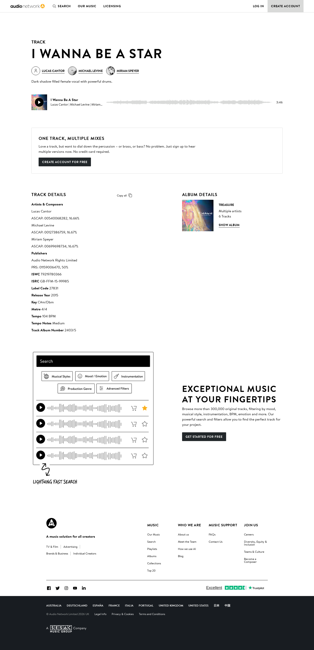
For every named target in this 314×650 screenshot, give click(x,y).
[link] (27, 6)
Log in (258, 6)
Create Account (285, 6)
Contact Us (215, 542)
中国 (227, 605)
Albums (151, 556)
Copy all (125, 195)
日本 (216, 605)
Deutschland (77, 605)
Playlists (152, 549)
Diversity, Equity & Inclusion (255, 543)
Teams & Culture (254, 552)
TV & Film (52, 547)
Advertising (70, 547)
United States (198, 605)
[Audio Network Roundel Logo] (51, 523)
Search (61, 6)
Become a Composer (250, 560)
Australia (53, 605)
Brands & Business (57, 553)
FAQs (212, 534)
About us (183, 534)
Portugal (146, 605)
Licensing (112, 6)
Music (153, 525)
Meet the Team (187, 542)
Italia (129, 605)
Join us (251, 525)
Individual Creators (84, 553)
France (114, 605)
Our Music (87, 6)
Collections (154, 563)
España (98, 605)
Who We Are (189, 525)
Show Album (229, 225)
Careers (249, 534)
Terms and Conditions (152, 614)
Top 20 (151, 570)
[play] (39, 102)
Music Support (223, 525)
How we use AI (187, 549)
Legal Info (100, 614)
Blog (180, 556)
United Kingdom (171, 605)
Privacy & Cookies (123, 614)
